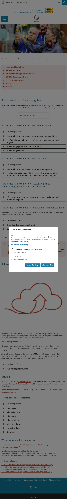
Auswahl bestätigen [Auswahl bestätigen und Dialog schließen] (32, 265)
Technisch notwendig (26, 249)
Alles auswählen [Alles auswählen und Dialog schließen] (47, 265)
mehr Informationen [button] (20, 252)
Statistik (16, 256)
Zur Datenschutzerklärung (19, 245)
